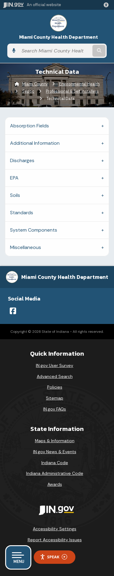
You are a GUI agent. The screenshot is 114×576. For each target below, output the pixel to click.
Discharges (22, 160)
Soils (15, 195)
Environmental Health (79, 84)
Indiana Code (54, 462)
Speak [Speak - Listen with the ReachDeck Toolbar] (53, 557)
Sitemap (54, 398)
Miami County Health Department (58, 37)
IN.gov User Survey (54, 365)
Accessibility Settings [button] (54, 529)
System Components (33, 230)
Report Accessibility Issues (55, 539)
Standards (21, 212)
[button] (107, 4)
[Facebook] (13, 311)
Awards (54, 484)
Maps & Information (54, 440)
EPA (14, 178)
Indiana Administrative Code (54, 473)
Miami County (35, 84)
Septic (28, 91)
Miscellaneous (25, 247)
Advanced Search (55, 376)
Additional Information (35, 143)
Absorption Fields (29, 126)
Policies (54, 387)
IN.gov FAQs (54, 409)
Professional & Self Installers (72, 91)
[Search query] (55, 51)
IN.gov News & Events (54, 451)
